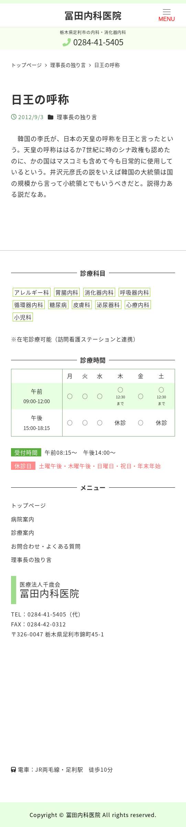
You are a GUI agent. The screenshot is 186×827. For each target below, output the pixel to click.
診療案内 (22, 532)
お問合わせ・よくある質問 (46, 546)
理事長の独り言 (77, 117)
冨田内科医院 (93, 15)
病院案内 (22, 519)
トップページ (28, 505)
